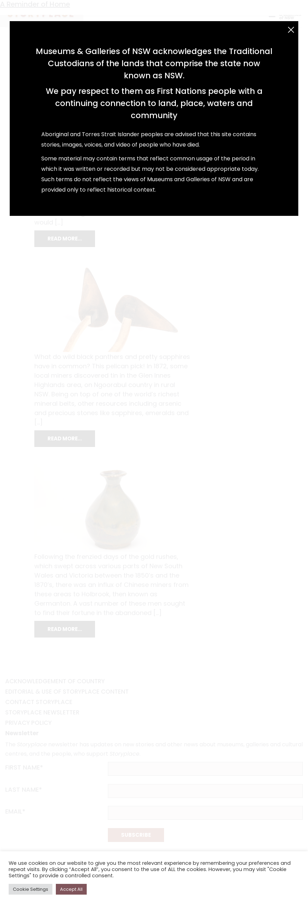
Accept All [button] (71, 889)
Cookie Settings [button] (30, 889)
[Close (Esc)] (291, 29)
